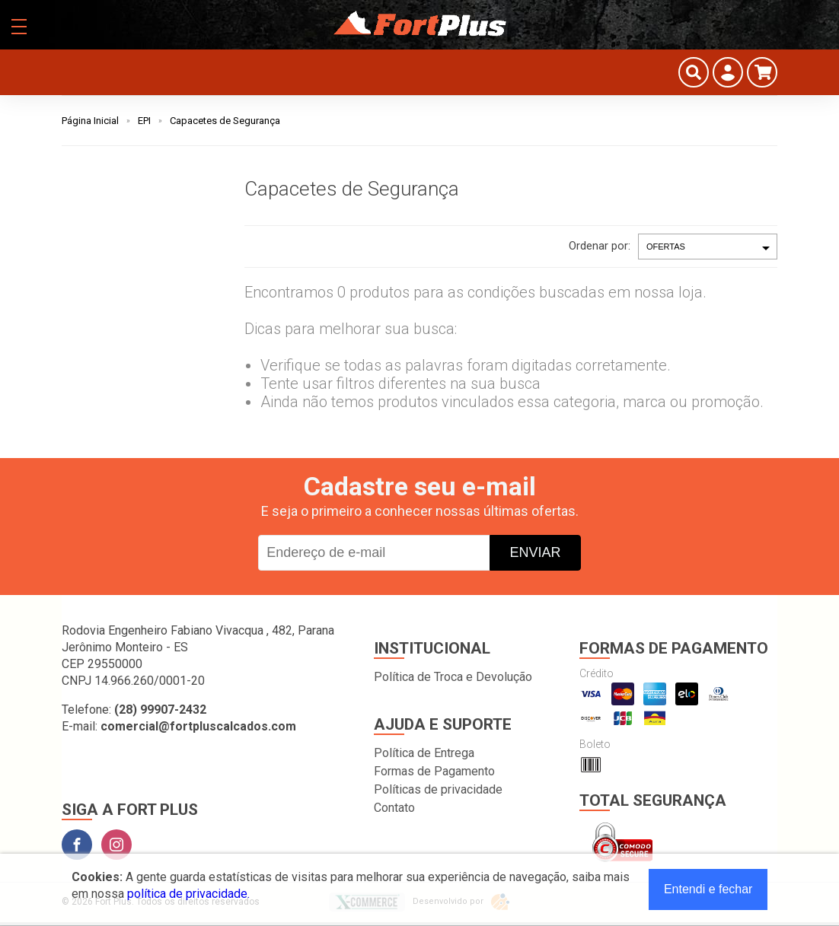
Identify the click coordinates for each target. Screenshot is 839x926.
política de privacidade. (188, 893)
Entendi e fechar (708, 889)
